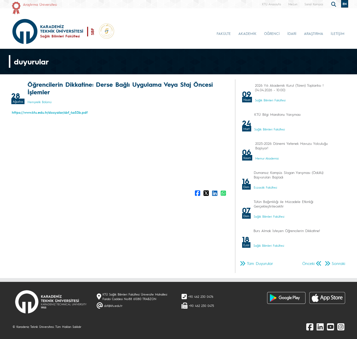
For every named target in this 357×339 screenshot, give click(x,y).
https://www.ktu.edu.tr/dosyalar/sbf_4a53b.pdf (50, 112)
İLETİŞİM (337, 33)
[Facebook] (309, 326)
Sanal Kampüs (313, 4)
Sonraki (338, 263)
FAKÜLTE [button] (224, 33)
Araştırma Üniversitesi (40, 4)
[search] (334, 4)
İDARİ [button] (291, 33)
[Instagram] (340, 326)
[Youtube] (330, 326)
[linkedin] (320, 326)
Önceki (308, 263)
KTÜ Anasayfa (271, 4)
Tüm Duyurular (260, 263)
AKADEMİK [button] (247, 33)
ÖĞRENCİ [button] (272, 33)
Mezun (292, 4)
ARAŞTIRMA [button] (313, 33)
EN (345, 4)
